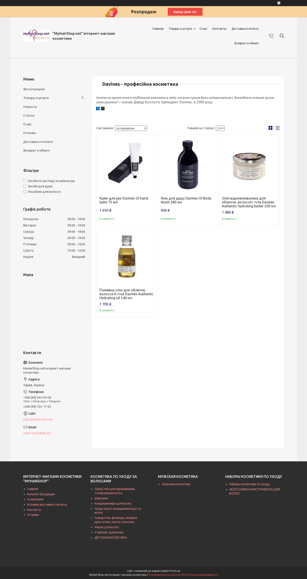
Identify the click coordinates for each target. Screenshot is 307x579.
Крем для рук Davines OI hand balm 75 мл (124, 200)
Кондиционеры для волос (113, 503)
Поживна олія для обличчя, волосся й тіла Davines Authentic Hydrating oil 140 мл (126, 294)
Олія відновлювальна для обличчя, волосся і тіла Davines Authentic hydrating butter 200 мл (249, 202)
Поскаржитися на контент (165, 574)
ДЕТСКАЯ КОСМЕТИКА (111, 537)
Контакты (219, 28)
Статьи (28, 115)
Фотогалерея (34, 89)
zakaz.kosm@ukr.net (37, 433)
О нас (203, 28)
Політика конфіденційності (201, 574)
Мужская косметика (176, 484)
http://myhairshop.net (38, 419)
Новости (30, 107)
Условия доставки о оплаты (47, 504)
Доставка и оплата (245, 28)
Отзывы (29, 133)
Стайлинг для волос (109, 532)
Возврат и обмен (246, 43)
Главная (158, 28)
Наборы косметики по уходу (249, 484)
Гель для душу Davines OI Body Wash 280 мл (186, 200)
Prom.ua (175, 570)
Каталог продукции (41, 494)
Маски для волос (107, 527)
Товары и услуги (180, 28)
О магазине (35, 499)
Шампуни (101, 498)
